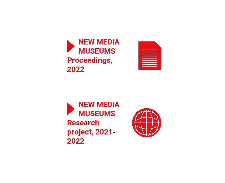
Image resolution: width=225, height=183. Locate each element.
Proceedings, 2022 (89, 65)
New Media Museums (98, 46)
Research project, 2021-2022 (91, 131)
